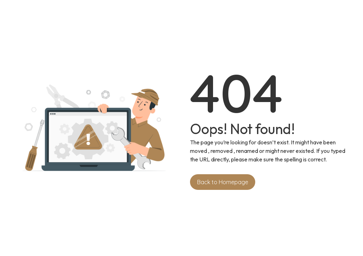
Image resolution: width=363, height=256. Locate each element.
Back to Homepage (222, 182)
